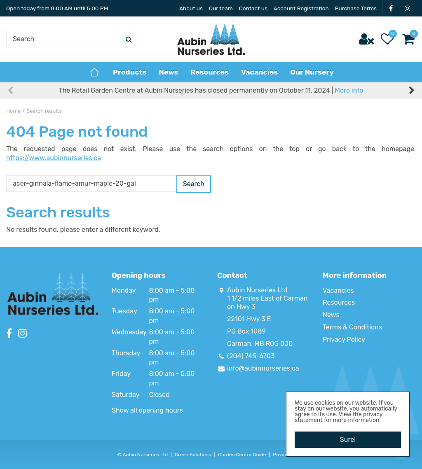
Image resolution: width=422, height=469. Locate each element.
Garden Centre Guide (242, 454)
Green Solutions (193, 454)
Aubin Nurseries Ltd (257, 290)
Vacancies (338, 290)
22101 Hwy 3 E (249, 319)
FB (391, 8)
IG (407, 8)
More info (349, 90)
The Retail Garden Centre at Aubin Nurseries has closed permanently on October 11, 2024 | (211, 90)
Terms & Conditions (352, 327)
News (331, 315)
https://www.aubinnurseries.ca (53, 158)
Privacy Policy (344, 339)
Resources (339, 302)
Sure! (348, 439)
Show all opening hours (147, 410)
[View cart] (408, 39)
